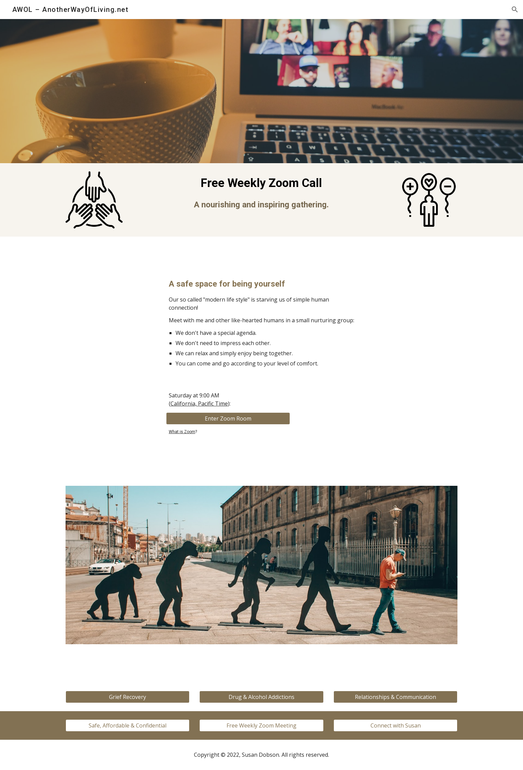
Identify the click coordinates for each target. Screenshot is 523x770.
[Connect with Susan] (395, 725)
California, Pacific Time (199, 403)
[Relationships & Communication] (395, 697)
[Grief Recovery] (127, 697)
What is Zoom (182, 431)
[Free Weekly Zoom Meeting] (261, 725)
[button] (515, 9)
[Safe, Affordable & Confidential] (127, 725)
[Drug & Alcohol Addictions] (261, 697)
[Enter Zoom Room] (228, 418)
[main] (261, 192)
